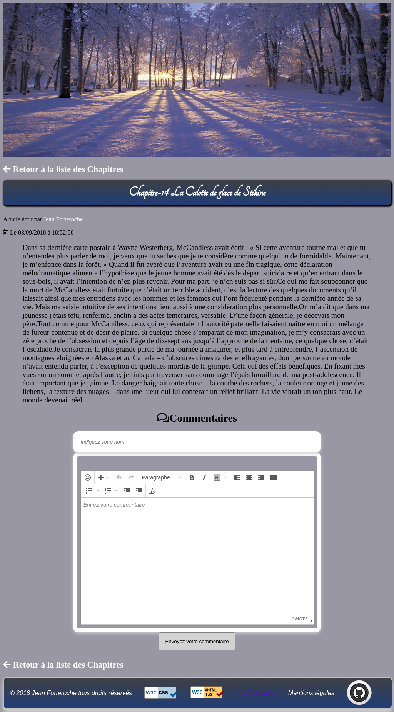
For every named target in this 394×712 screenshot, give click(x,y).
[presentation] (87, 477)
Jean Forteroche (63, 219)
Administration (256, 693)
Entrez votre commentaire (114, 505)
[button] (87, 477)
